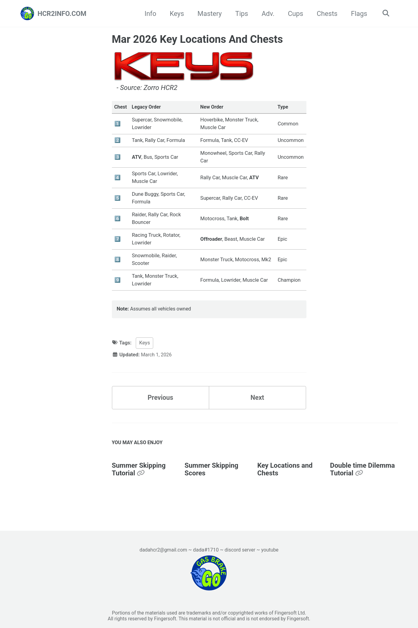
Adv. (266, 13)
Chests (325, 13)
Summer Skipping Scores (211, 473)
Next (257, 400)
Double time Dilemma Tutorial (362, 473)
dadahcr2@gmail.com (162, 549)
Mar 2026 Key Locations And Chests (197, 39)
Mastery (208, 13)
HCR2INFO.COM (62, 13)
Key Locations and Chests (285, 473)
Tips (240, 13)
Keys (175, 13)
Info (149, 13)
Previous (160, 400)
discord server (241, 549)
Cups (294, 13)
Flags (358, 13)
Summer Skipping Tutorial (139, 473)
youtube (271, 549)
